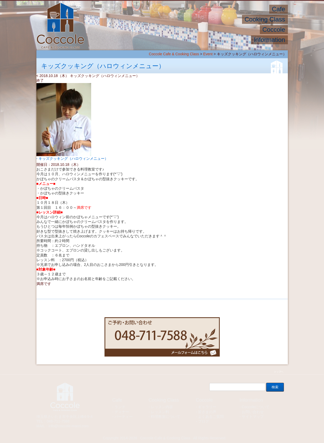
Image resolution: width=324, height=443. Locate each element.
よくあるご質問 (211, 416)
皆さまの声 (207, 412)
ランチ (119, 407)
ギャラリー (207, 407)
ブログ (203, 421)
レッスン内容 (162, 407)
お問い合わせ (253, 412)
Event (208, 54)
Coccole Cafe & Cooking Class (174, 54)
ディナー (121, 412)
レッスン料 (160, 412)
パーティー (123, 416)
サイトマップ (253, 416)
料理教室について (165, 416)
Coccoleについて (256, 407)
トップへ (278, 371)
